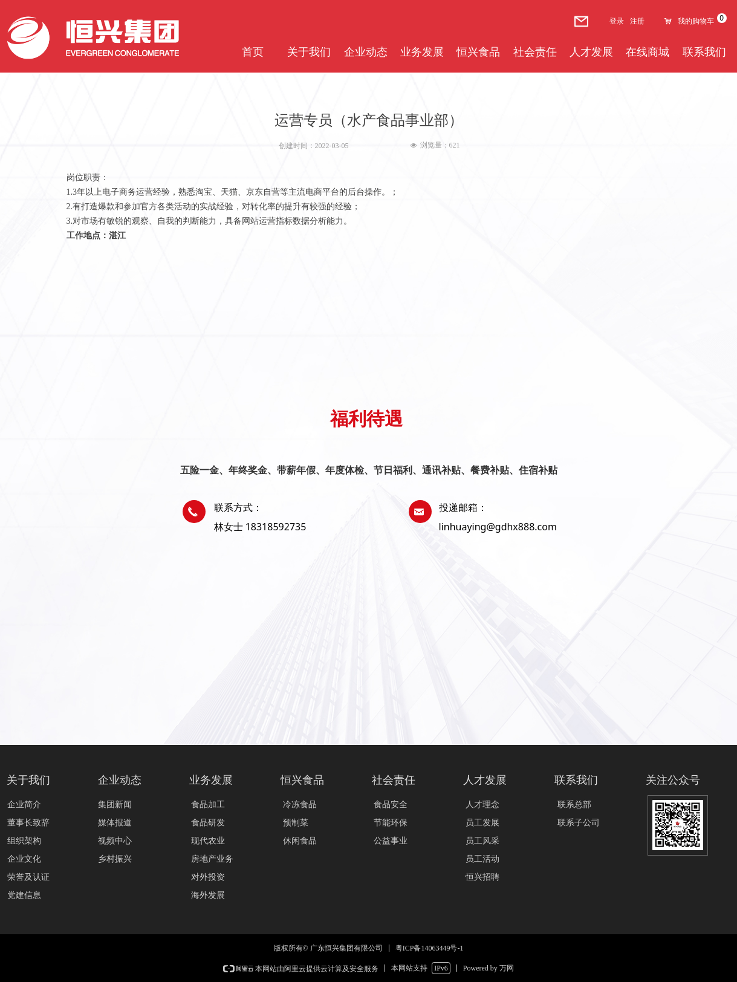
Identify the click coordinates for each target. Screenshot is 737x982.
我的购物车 (696, 21)
